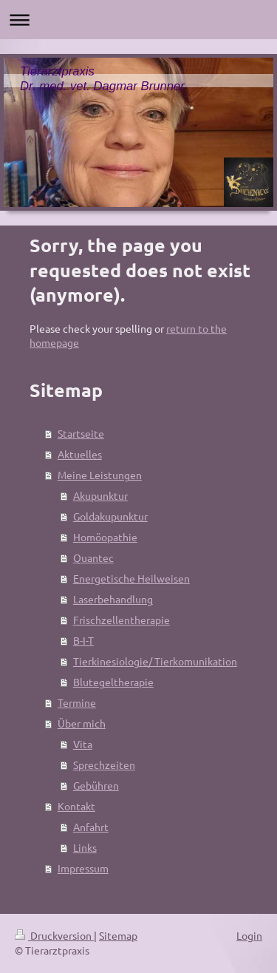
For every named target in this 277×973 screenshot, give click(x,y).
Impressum (83, 868)
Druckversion (54, 935)
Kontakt (76, 806)
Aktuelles (80, 454)
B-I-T (83, 640)
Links (85, 847)
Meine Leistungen (100, 474)
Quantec (93, 557)
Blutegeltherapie (113, 681)
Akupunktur (100, 495)
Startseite (81, 433)
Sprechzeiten (104, 764)
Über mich (82, 723)
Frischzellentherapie (121, 619)
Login (249, 935)
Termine (77, 702)
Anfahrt (91, 826)
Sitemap (118, 935)
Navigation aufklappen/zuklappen (138, 19)
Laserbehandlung (113, 599)
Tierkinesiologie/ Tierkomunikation (155, 661)
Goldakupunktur (110, 516)
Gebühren (96, 785)
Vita (82, 743)
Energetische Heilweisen (131, 578)
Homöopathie (105, 536)
